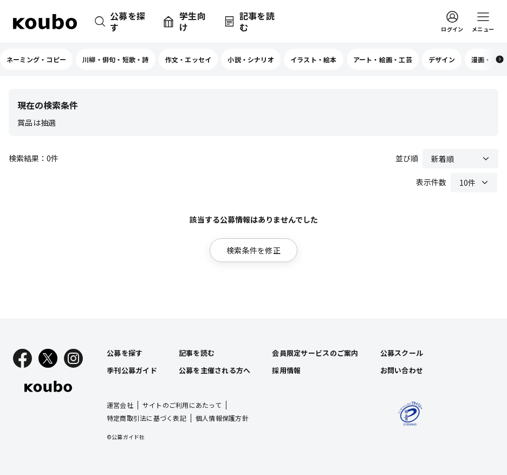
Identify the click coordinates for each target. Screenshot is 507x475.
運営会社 (120, 404)
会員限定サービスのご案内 (315, 353)
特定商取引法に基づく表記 (146, 417)
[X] (47, 358)
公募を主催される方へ (215, 370)
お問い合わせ (402, 370)
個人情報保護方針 (222, 417)
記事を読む (196, 353)
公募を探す (124, 353)
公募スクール (402, 353)
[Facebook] (22, 358)
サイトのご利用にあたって (182, 404)
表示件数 (431, 182)
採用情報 (286, 370)
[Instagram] (73, 358)
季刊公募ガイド (132, 370)
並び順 (406, 158)
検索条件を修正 (253, 250)
